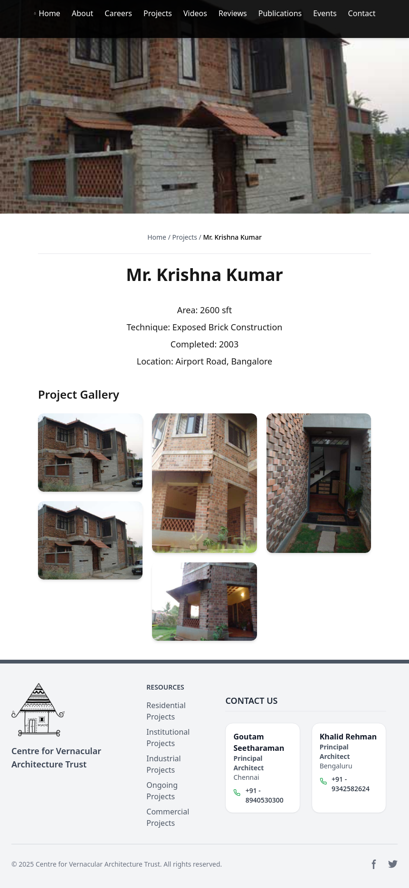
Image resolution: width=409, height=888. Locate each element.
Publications (280, 13)
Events (324, 13)
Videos (195, 13)
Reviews (233, 13)
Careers (118, 13)
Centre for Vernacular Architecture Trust (98, 864)
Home (49, 13)
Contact (362, 13)
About (82, 13)
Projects (157, 13)
